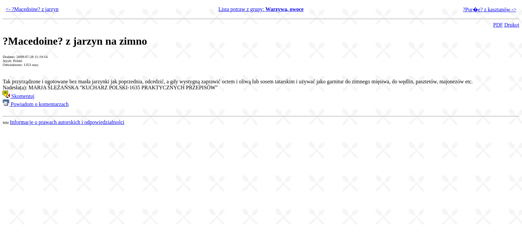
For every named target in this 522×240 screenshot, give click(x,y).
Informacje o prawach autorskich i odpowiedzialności (67, 122)
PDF (498, 25)
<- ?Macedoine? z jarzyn (32, 9)
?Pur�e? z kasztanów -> (489, 9)
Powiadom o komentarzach (36, 104)
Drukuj (511, 25)
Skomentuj (18, 96)
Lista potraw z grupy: (261, 9)
